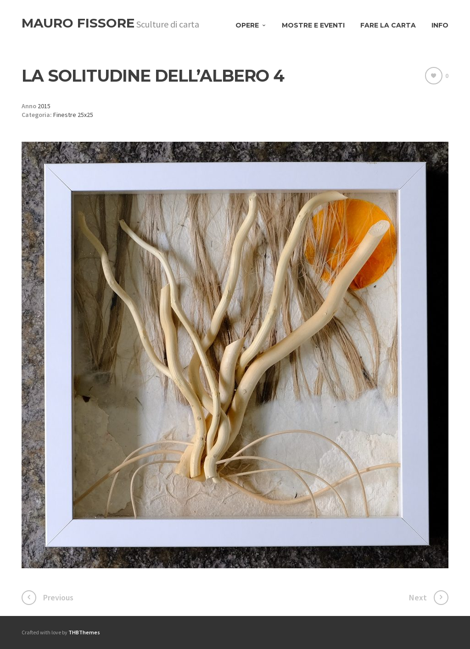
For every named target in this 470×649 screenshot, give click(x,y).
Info (439, 25)
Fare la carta (388, 25)
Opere (247, 25)
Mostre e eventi (313, 25)
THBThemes (84, 632)
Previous (58, 597)
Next (418, 597)
